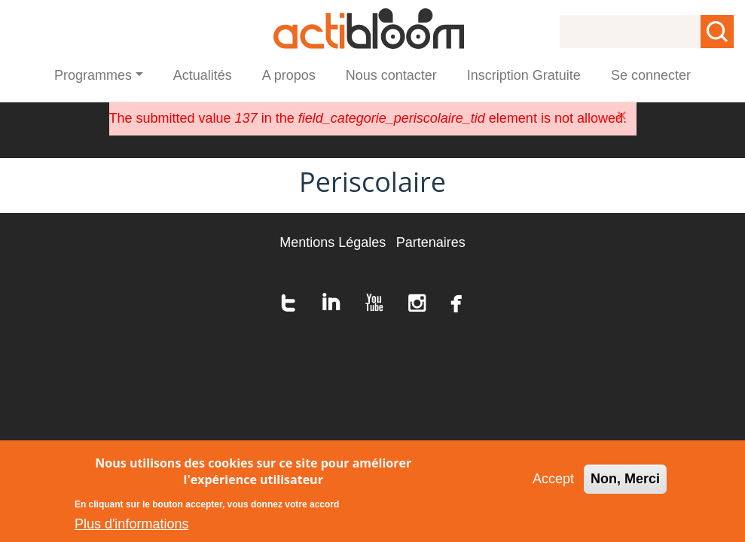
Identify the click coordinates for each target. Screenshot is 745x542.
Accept (553, 483)
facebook (456, 302)
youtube (374, 302)
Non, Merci (625, 483)
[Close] (621, 116)
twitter (288, 302)
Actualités (202, 75)
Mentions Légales (332, 242)
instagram (417, 302)
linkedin (331, 302)
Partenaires (431, 242)
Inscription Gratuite (524, 75)
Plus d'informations (132, 529)
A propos (289, 75)
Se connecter (651, 75)
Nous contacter (391, 75)
